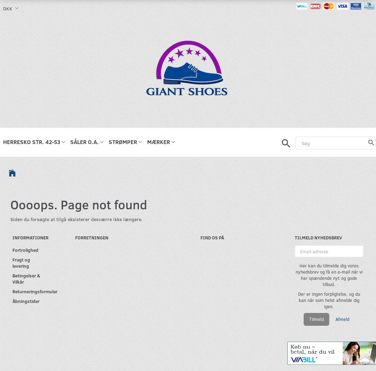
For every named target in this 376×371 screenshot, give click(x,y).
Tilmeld (316, 319)
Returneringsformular (29, 291)
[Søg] (371, 143)
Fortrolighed (25, 250)
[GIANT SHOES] (188, 72)
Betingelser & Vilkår (26, 279)
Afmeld (342, 319)
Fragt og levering (21, 263)
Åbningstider (25, 301)
